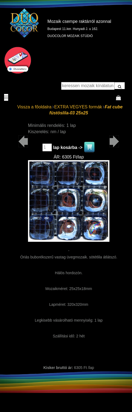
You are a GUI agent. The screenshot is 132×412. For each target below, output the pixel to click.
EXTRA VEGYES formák (78, 107)
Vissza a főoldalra (34, 107)
